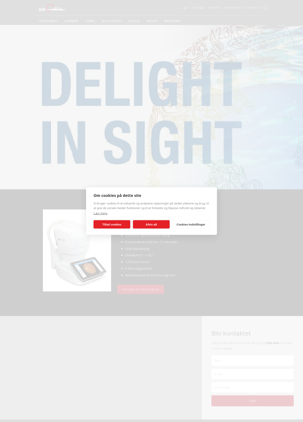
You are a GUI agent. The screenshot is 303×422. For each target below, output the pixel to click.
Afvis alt (151, 224)
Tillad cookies (112, 224)
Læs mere (100, 213)
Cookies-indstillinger (191, 224)
